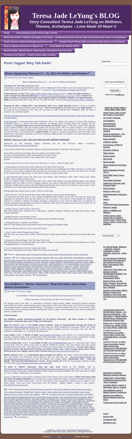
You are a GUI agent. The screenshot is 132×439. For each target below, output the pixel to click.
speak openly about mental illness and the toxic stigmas (69, 409)
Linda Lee (68, 265)
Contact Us (51, 430)
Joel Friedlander (24, 265)
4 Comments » (23, 417)
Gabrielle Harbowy (55, 264)
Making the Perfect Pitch (25, 267)
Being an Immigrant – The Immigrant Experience (114, 135)
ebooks (86, 262)
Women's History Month (12, 414)
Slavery (106, 199)
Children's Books (110, 142)
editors (92, 262)
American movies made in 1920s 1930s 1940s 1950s (115, 109)
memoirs (47, 267)
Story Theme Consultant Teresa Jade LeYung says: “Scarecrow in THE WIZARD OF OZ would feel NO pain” (115, 346)
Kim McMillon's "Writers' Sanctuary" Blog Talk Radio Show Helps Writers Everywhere (46, 403)
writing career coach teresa (58, 414)
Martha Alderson (72, 406)
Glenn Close (71, 400)
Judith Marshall (10, 122)
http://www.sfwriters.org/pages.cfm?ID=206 (69, 90)
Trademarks (71, 430)
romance (43, 269)
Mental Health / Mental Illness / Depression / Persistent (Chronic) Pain (115, 318)
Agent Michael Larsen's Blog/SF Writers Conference (115, 391)
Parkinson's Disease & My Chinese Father (114, 184)
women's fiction (55, 272)
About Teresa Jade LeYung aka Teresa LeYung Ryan (34, 389)
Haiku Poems (108, 153)
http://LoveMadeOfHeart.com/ (60, 343)
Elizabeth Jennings (22, 264)
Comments (109, 420)
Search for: (106, 61)
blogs (52, 260)
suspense (72, 271)
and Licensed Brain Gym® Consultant (73, 397)
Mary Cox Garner (85, 406)
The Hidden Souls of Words (38, 413)
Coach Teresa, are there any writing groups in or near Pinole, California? (115, 325)
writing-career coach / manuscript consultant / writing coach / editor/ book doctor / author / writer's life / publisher (115, 220)
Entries (108, 417)
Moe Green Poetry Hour (56, 407)
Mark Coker (39, 267)
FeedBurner (119, 95)
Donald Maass (68, 262)
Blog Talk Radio (43, 260)
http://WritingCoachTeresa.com (16, 385)
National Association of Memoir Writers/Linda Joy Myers (114, 397)
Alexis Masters (79, 258)
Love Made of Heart (76, 404)
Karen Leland (48, 265)
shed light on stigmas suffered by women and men (31, 409)
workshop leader (28, 414)
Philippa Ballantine (17, 269)
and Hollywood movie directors (48, 397)
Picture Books (109, 188)
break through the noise (84, 260)
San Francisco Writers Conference (81, 100)
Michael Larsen (56, 267)
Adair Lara (54, 258)
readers (36, 269)
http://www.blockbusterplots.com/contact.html (34, 363)
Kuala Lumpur (109, 156)
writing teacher (9, 275)
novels (81, 267)
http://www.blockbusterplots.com (82, 357)
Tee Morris (17, 272)
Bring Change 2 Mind (11, 400)
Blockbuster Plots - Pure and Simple (60, 399)
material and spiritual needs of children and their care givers (25, 407)
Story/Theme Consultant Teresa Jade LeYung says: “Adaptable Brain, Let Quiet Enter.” (114, 336)
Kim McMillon (66, 402)
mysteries (66, 267)
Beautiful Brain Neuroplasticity (109, 125)
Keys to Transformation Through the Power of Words (41, 402)
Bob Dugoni (59, 260)
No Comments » (41, 275)
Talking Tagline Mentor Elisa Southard (44, 94)
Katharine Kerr (59, 265)
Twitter (46, 272)
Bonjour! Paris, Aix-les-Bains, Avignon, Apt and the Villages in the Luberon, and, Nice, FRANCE (115, 284)
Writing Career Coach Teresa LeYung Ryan (58, 96)
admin (31, 78)
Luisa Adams (88, 404)
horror (65, 264)
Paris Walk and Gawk (112, 180)
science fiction (17, 271)
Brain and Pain (109, 139)
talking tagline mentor (84, 271)
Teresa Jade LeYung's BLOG (76, 15)
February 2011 (42, 264)
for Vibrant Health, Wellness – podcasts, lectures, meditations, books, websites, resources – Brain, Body (115, 251)
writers (64, 272)
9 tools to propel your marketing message (34, 258)
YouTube (27, 275)
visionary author (84, 413)
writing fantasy (88, 272)
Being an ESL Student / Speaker (64, 389)
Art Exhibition (109, 121)
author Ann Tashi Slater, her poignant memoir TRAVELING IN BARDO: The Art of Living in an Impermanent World (115, 274)
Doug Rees (79, 262)
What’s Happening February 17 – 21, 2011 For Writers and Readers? (47, 73)
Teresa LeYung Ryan (29, 272)
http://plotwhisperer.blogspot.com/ (17, 359)
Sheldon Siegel (48, 271)
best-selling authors (39, 399)
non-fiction (74, 267)
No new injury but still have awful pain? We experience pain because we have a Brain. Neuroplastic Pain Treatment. (114, 262)
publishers (28, 269)
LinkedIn (76, 265)
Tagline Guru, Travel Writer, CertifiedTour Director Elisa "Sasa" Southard (114, 380)
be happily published (23, 399)
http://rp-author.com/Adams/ (50, 335)
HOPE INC (81, 400)
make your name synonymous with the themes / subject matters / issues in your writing (35, 406)
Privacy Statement (83, 430)
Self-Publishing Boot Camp (32, 271)
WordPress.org (109, 423)
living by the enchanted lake (58, 404)
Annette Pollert (20, 260)
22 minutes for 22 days (57, 394)
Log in (106, 414)
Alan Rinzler (68, 258)
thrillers (40, 272)
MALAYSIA (107, 159)
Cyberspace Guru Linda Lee (115, 403)
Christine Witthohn (55, 262)
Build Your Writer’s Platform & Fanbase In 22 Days (22, 262)
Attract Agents (32, 260)
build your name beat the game (31, 400)
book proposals (69, 260)
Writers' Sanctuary (41, 414)
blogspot (89, 399)
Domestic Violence (111, 150)
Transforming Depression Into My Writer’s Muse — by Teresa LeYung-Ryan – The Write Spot (114, 313)
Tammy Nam (8, 272)
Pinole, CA (107, 323)
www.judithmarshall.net (13, 136)
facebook (33, 264)
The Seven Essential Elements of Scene (63, 413)
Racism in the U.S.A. (111, 191)
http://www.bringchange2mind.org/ (65, 351)
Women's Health (40, 392)
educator (63, 400)
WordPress (54, 437)
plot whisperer (83, 407)
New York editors (71, 407)
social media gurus (61, 271)
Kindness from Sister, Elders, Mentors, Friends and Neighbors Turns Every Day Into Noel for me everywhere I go (115, 294)
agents (61, 258)
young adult (19, 275)
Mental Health (29, 392)
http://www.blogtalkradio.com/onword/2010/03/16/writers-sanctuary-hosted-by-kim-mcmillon (39, 369)
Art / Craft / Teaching (111, 118)
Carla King (44, 262)
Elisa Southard (9, 264)
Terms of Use (61, 430)
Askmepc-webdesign (68, 437)
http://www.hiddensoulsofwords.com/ (24, 327)
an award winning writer (75, 394)
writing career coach (74, 272)
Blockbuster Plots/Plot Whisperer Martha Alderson (114, 374)
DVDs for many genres (51, 400)
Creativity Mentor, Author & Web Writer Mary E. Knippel (114, 386)
